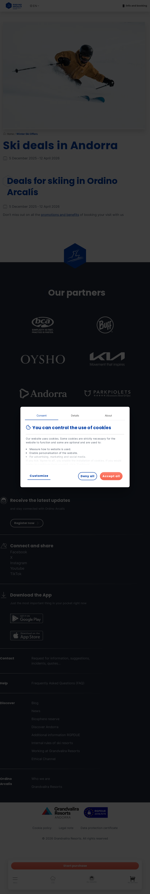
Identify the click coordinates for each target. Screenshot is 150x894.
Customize (39, 476)
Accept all (111, 476)
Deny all (87, 476)
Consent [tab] (42, 415)
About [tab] (108, 415)
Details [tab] (75, 415)
